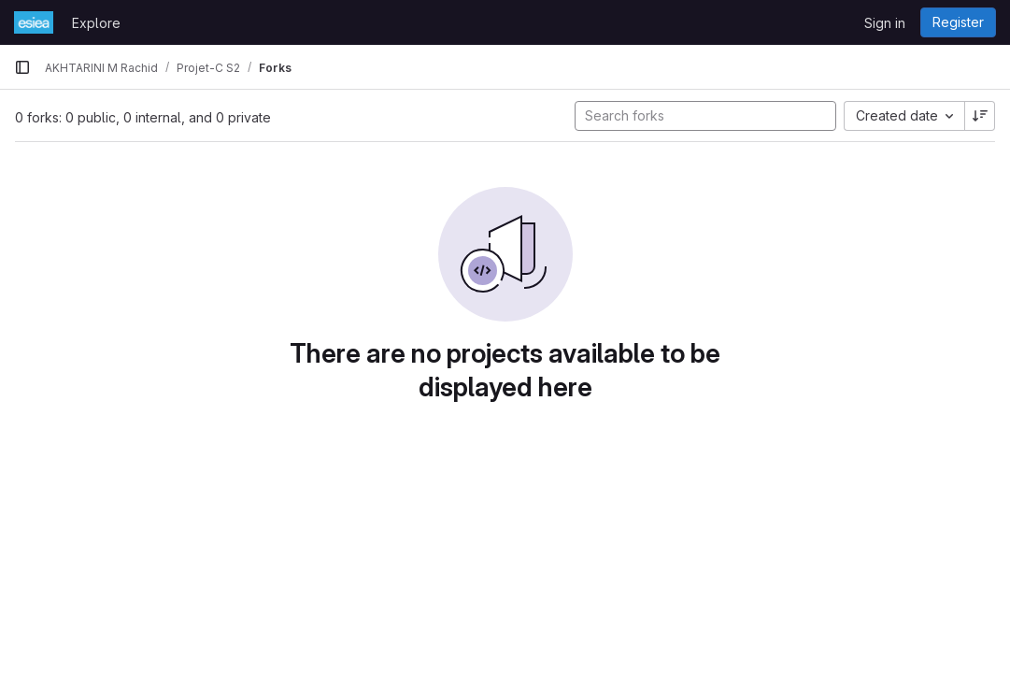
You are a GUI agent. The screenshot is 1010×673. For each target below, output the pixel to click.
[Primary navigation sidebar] (22, 67)
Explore (96, 23)
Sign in (884, 23)
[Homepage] (33, 22)
